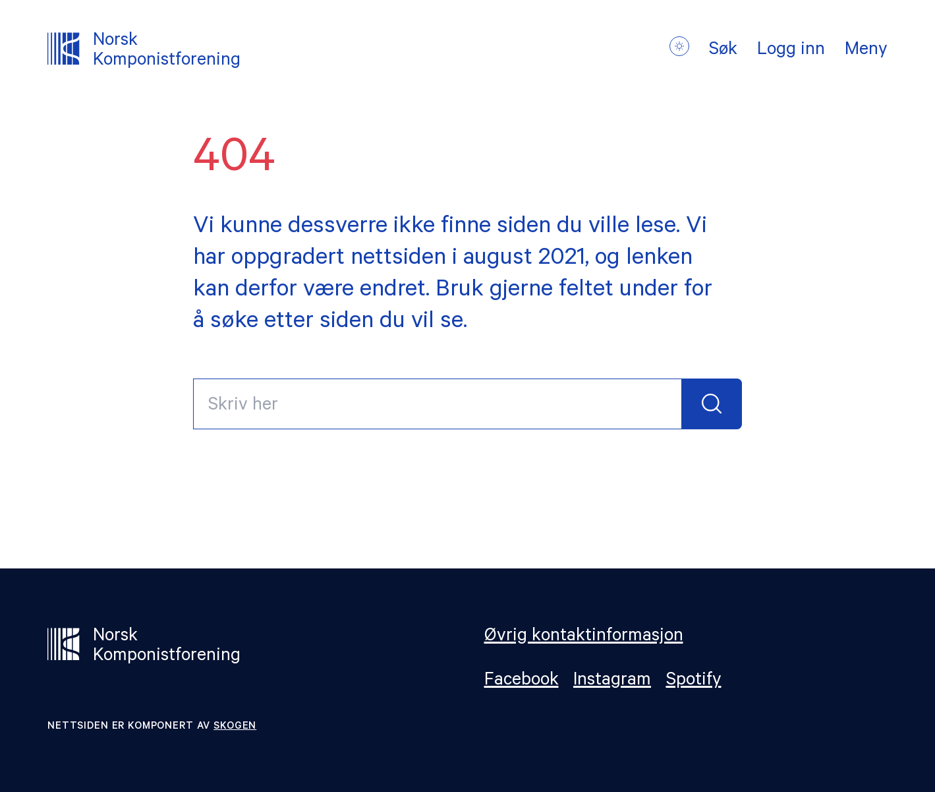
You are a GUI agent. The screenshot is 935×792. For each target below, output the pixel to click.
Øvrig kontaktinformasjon (583, 638)
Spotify (694, 681)
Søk (723, 51)
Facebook (521, 681)
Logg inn (791, 51)
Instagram (612, 681)
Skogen (234, 727)
